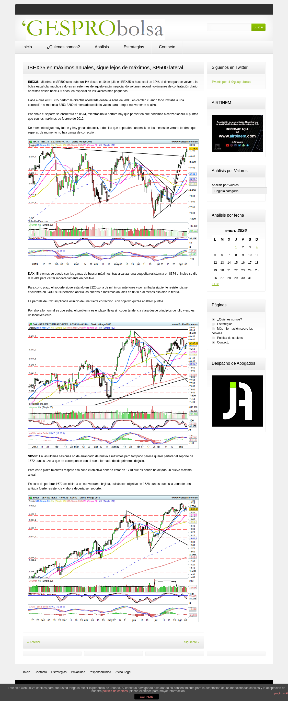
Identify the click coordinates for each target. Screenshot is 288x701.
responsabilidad (100, 672)
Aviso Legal (123, 672)
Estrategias (134, 47)
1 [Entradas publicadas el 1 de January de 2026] (236, 247)
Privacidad (78, 672)
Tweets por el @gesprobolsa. (232, 82)
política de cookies (115, 691)
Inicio (27, 47)
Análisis (102, 47)
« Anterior (33, 642)
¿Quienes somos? (63, 47)
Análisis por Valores (225, 185)
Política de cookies (230, 338)
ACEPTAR (146, 696)
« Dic (215, 284)
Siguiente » (191, 642)
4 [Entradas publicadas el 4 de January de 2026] (257, 247)
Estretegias (59, 672)
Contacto (167, 47)
